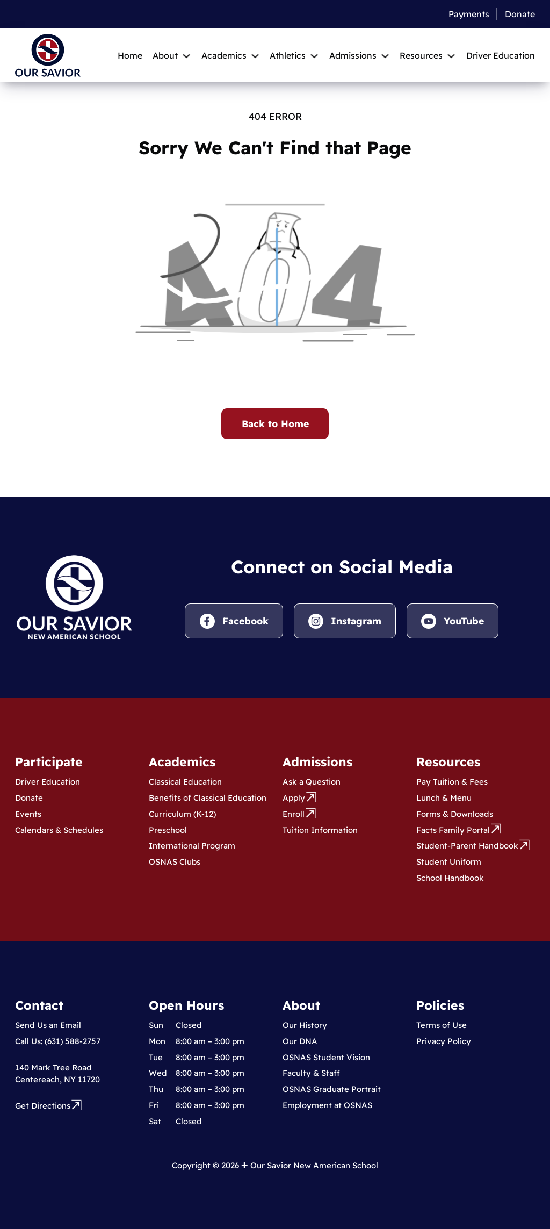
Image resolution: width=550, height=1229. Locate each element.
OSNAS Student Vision (326, 1057)
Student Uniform (448, 862)
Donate (520, 14)
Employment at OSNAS (327, 1105)
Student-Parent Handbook (467, 845)
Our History (305, 1025)
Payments (468, 14)
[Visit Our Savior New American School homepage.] (74, 596)
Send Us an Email (48, 1025)
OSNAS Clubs (174, 862)
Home (130, 55)
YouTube (464, 621)
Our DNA (300, 1041)
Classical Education (185, 782)
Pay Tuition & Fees (452, 782)
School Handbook (450, 878)
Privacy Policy (443, 1041)
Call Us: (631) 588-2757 (57, 1041)
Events (28, 814)
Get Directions (42, 1106)
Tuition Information (320, 830)
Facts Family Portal (453, 830)
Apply (294, 798)
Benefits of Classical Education (207, 798)
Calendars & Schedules (59, 830)
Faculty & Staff (311, 1073)
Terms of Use (441, 1025)
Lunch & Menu (444, 798)
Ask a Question (312, 782)
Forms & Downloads (454, 814)
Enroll (294, 814)
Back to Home (275, 423)
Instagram (356, 621)
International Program (192, 845)
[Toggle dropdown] (186, 55)
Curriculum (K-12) (182, 814)
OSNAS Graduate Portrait (332, 1089)
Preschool (168, 830)
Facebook (245, 621)
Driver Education (500, 55)
